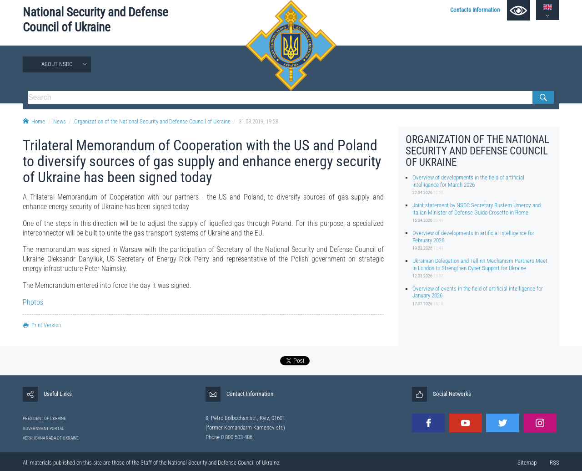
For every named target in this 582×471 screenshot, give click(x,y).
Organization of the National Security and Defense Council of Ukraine (152, 121)
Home (34, 121)
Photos (33, 302)
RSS (554, 462)
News (59, 121)
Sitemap (527, 462)
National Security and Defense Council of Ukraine (95, 20)
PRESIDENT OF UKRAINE (44, 418)
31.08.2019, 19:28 (258, 121)
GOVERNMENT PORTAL (43, 428)
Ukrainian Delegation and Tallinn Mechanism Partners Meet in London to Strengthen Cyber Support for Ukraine (479, 264)
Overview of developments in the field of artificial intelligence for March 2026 (468, 181)
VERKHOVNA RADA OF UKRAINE (51, 438)
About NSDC (56, 64)
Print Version (42, 325)
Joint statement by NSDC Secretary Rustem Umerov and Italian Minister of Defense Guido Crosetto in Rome (476, 208)
